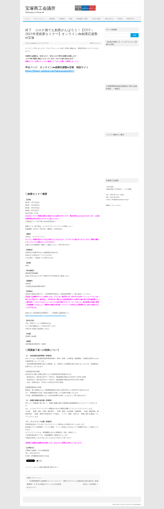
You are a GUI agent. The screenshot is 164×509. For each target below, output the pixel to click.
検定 (70, 18)
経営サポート (54, 467)
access (120, 18)
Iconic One (115, 504)
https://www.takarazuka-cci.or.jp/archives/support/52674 (45, 316)
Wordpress (137, 504)
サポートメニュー (39, 18)
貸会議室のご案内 (82, 18)
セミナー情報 (38, 467)
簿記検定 (52, 18)
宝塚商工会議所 (40, 8)
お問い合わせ (109, 18)
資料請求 (77, 8)
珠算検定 (62, 18)
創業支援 (46, 467)
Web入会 (89, 8)
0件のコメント (95, 43)
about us (130, 18)
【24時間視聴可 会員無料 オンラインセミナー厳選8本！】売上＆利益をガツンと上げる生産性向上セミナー (44, 484)
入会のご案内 (96, 18)
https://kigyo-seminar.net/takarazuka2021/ (49, 71)
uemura (33, 43)
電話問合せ (64, 8)
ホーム (27, 18)
